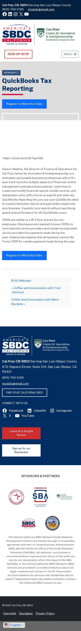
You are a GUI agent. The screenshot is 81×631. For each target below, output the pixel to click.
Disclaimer (26, 613)
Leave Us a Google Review (21, 433)
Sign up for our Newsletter (21, 450)
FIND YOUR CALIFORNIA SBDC (24, 392)
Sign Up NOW (18, 54)
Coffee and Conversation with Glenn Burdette (35, 302)
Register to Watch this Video (24, 103)
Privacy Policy (45, 613)
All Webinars (21, 280)
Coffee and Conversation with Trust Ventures (36, 290)
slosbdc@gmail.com (41, 9)
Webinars (10, 72)
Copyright (9, 613)
